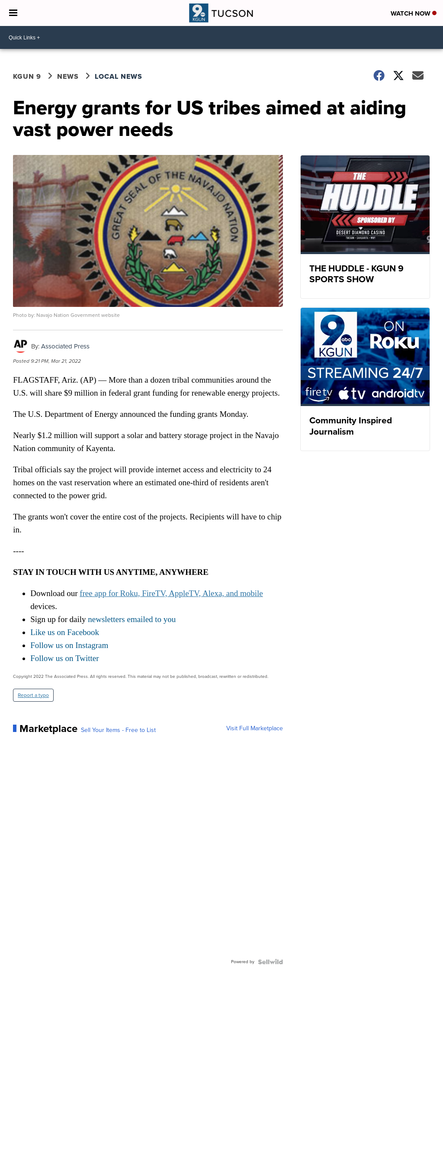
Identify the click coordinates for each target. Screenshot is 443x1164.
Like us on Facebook (64, 632)
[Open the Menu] (13, 13)
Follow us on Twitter (64, 658)
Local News (118, 76)
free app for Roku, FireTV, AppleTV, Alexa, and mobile (171, 593)
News (68, 76)
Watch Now (414, 13)
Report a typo (33, 695)
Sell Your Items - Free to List (118, 730)
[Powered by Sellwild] (270, 962)
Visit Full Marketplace (254, 728)
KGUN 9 (27, 76)
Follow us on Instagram (69, 645)
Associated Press (65, 346)
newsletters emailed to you (132, 619)
